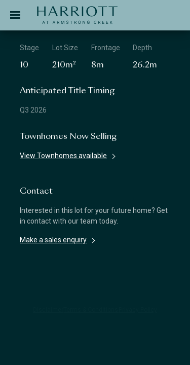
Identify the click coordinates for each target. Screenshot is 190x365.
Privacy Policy (138, 309)
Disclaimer (48, 309)
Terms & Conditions (90, 309)
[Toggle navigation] (15, 15)
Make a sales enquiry (53, 240)
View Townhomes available (63, 156)
